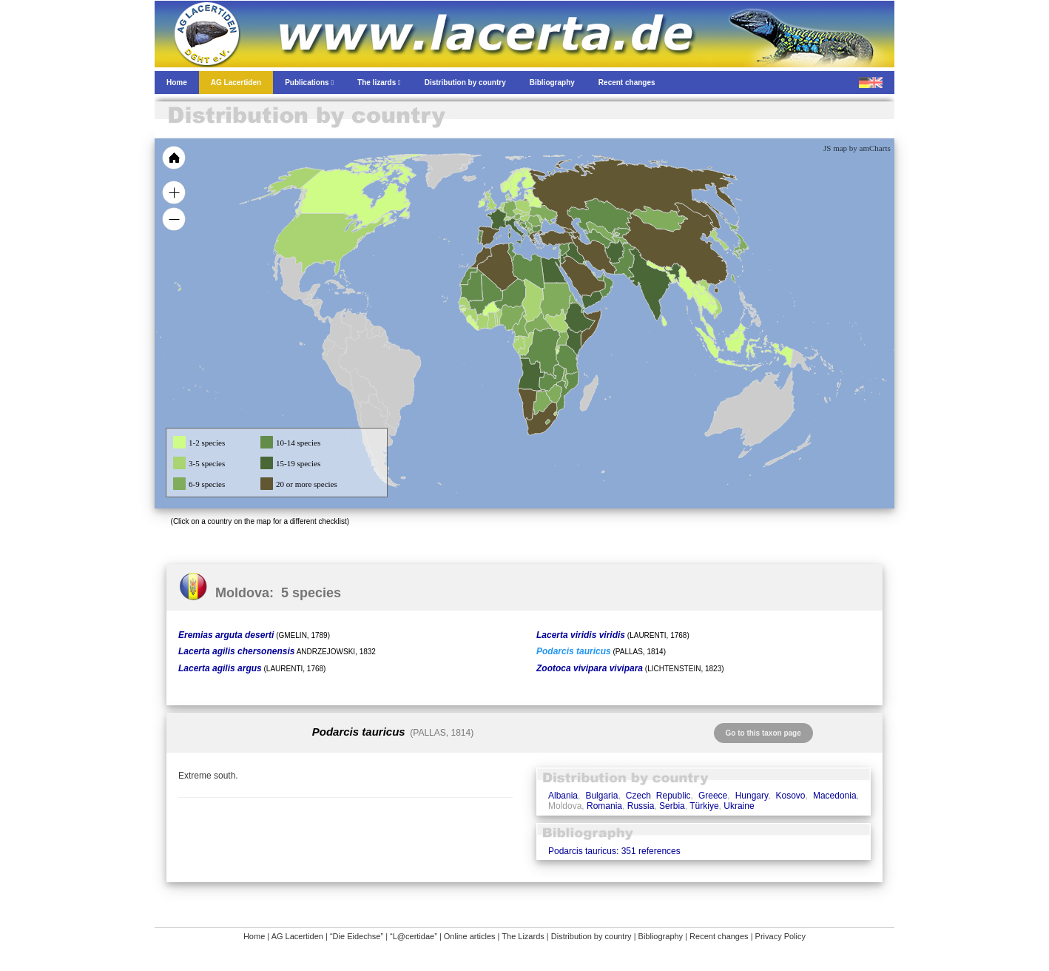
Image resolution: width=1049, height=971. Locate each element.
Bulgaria (601, 795)
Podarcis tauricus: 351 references (614, 851)
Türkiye (703, 806)
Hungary (751, 795)
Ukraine (738, 806)
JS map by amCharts (857, 148)
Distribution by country (591, 936)
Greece (712, 795)
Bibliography (661, 936)
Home (254, 936)
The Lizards (523, 936)
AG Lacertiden (297, 936)
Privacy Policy (780, 936)
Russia (641, 806)
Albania (563, 795)
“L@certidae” (413, 936)
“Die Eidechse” (356, 936)
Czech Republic (658, 795)
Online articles (470, 936)
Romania (604, 806)
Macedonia (835, 795)
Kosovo (791, 795)
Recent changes (719, 936)
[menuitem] (600, 276)
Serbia (672, 806)
